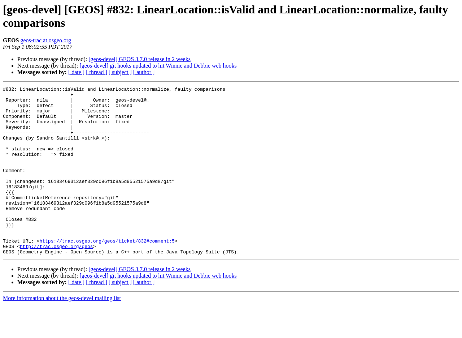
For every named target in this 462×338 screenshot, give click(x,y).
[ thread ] (96, 72)
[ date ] (76, 72)
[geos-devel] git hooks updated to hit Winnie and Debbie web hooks (157, 66)
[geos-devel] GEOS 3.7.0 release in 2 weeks (139, 59)
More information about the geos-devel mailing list (62, 332)
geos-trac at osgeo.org (45, 40)
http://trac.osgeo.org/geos (56, 278)
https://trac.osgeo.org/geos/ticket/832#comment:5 (106, 272)
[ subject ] (120, 72)
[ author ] (144, 72)
